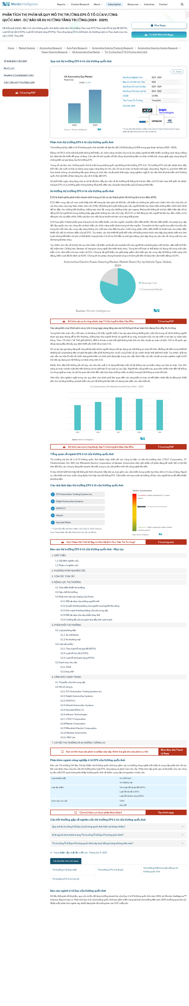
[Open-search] (183, 4)
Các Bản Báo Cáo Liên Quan (65, 861)
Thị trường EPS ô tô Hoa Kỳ (65, 878)
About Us (7, 929)
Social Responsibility (40, 942)
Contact (163, 4)
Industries (149, 4)
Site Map (34, 987)
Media (5, 942)
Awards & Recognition (13, 948)
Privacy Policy (9, 981)
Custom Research (80, 4)
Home (5, 922)
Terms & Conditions (40, 974)
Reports (61, 4)
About (97, 4)
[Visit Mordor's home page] (20, 4)
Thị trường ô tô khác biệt (64, 869)
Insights (6, 955)
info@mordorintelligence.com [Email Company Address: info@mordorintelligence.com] (77, 956)
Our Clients (8, 935)
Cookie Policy (37, 981)
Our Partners (36, 935)
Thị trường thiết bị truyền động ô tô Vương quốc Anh (160, 870)
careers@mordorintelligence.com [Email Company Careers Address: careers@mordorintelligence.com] (120, 937)
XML (4, 987)
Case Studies (37, 955)
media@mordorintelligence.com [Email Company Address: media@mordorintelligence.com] (79, 967)
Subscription (114, 4)
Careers (6, 974)
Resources (134, 4)
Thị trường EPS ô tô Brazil (110, 869)
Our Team (35, 929)
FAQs (33, 948)
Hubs (32, 968)
